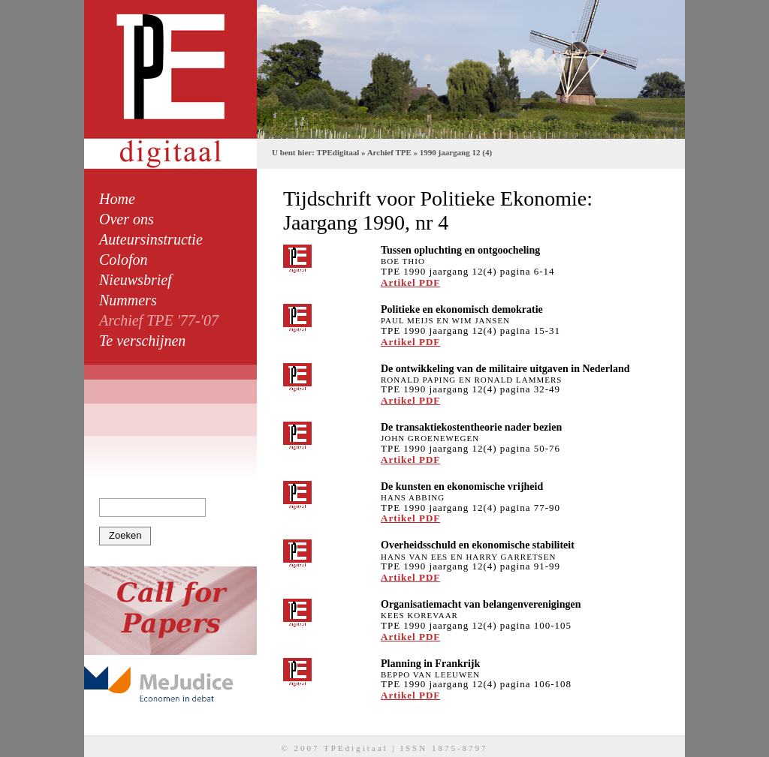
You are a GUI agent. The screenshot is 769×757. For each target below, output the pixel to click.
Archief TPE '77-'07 (159, 320)
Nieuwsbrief (135, 280)
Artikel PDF (410, 282)
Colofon (123, 259)
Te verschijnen (142, 340)
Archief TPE (389, 152)
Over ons (126, 219)
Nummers (128, 300)
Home (117, 199)
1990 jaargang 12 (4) (456, 152)
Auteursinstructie (151, 239)
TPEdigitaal (337, 152)
